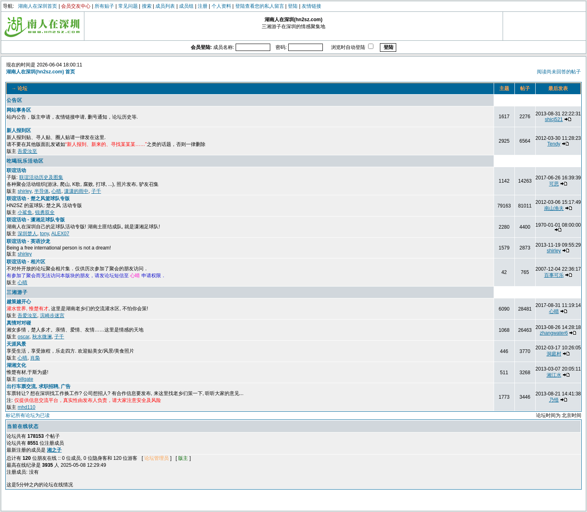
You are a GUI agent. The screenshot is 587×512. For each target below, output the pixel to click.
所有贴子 (104, 6)
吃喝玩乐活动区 (25, 161)
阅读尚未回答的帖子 (559, 72)
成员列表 (165, 6)
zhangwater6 (554, 333)
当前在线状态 (23, 426)
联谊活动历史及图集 (41, 177)
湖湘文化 (16, 365)
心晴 (56, 191)
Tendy (554, 144)
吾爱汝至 (27, 151)
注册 (202, 6)
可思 (554, 184)
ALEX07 (60, 233)
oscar (23, 337)
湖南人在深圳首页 (37, 6)
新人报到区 (19, 130)
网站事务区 (19, 110)
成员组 (186, 6)
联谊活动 (16, 170)
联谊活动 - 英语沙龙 (28, 241)
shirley (24, 191)
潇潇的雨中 (76, 191)
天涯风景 (16, 344)
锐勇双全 (45, 212)
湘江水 (554, 375)
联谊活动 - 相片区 (26, 262)
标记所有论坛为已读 (28, 415)
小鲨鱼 (25, 212)
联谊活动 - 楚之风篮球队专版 (38, 198)
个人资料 (221, 6)
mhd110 (26, 407)
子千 (96, 191)
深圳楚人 (27, 233)
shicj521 (554, 119)
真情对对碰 (19, 323)
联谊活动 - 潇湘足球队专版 (36, 220)
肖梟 (35, 358)
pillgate (25, 379)
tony (44, 233)
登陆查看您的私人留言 (259, 6)
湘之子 (54, 450)
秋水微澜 (42, 337)
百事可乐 (554, 275)
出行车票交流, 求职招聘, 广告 (39, 386)
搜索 (147, 6)
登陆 (293, 6)
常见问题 (128, 6)
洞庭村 (554, 354)
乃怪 (554, 400)
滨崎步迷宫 (52, 315)
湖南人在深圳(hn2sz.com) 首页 (40, 72)
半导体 (41, 191)
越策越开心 (19, 302)
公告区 (14, 100)
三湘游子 (17, 292)
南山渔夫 (554, 208)
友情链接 (311, 6)
